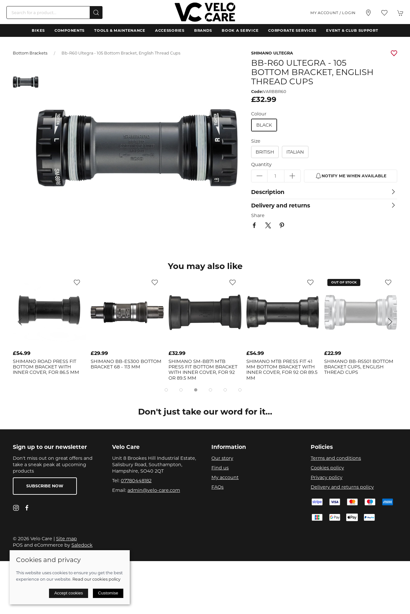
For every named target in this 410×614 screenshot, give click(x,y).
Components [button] (69, 30)
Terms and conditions (336, 458)
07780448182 (136, 481)
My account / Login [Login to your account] (333, 13)
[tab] (166, 389)
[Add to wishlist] (77, 282)
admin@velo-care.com (153, 490)
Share (258, 215)
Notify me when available (350, 176)
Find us (220, 468)
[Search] (54, 12)
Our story (222, 458)
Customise (108, 593)
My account (225, 477)
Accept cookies (68, 593)
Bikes (38, 30)
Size (255, 141)
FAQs (217, 487)
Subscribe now (44, 486)
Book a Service (240, 30)
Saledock (82, 545)
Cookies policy (327, 468)
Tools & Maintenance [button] (119, 30)
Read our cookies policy (96, 579)
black (264, 125)
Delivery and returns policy (342, 487)
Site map (66, 539)
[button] (384, 13)
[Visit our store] (368, 13)
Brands (203, 30)
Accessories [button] (169, 30)
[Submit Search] (96, 12)
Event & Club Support (352, 30)
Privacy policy (326, 477)
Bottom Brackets (30, 53)
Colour (258, 114)
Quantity (261, 164)
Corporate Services (292, 30)
